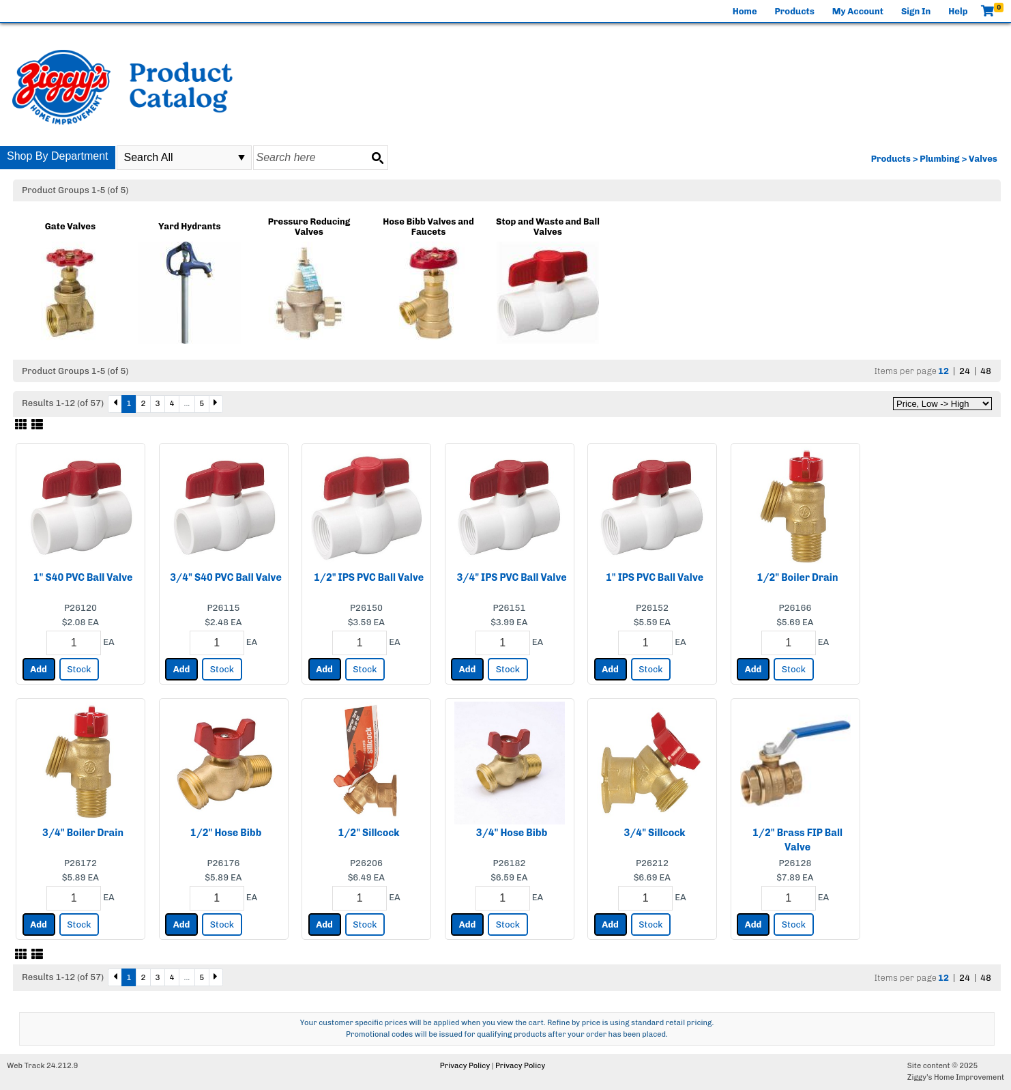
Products (795, 11)
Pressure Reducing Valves (309, 227)
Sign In (916, 11)
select (241, 157)
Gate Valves (70, 226)
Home (745, 11)
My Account (857, 11)
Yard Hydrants (189, 226)
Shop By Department (57, 156)
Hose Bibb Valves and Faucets (428, 227)
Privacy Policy (465, 1065)
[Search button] (377, 157)
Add (38, 669)
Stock (79, 669)
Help (957, 11)
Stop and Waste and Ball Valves (548, 227)
